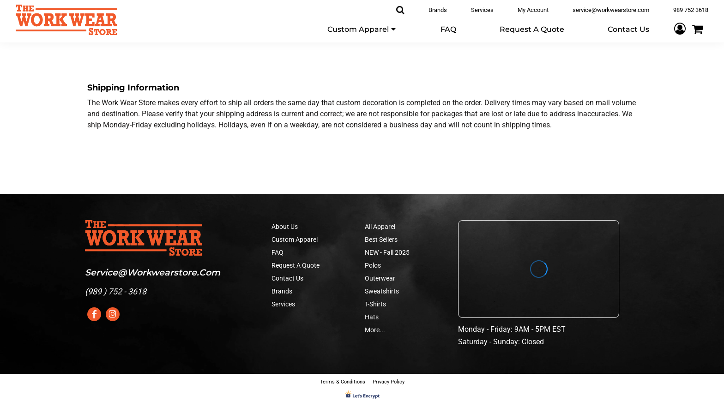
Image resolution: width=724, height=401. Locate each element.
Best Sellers (381, 239)
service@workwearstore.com (611, 9)
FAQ (278, 252)
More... (375, 330)
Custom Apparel (295, 239)
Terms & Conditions (342, 382)
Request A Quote (296, 265)
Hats (372, 317)
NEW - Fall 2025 (387, 252)
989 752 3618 (690, 9)
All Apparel (380, 226)
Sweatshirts (382, 291)
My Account (533, 9)
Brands (437, 9)
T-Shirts (375, 304)
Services (482, 9)
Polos (373, 265)
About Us (285, 226)
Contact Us (287, 278)
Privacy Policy (388, 382)
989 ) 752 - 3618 (117, 291)
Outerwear (380, 278)
